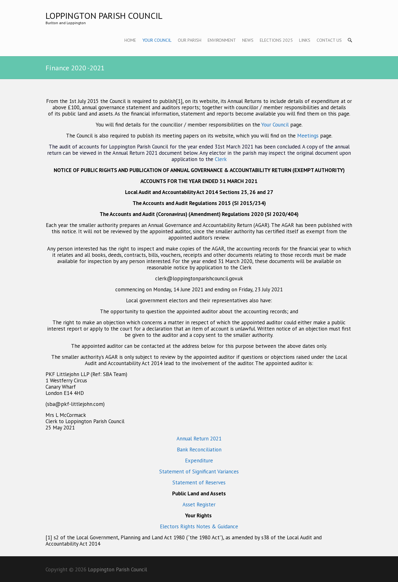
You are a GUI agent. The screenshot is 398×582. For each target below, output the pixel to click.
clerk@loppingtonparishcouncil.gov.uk (199, 278)
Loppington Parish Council (104, 15)
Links (304, 40)
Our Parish (189, 40)
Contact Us (329, 40)
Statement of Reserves (199, 482)
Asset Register (199, 504)
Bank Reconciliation (199, 449)
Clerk (221, 159)
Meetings (308, 135)
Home (130, 40)
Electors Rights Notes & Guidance (199, 526)
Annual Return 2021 (199, 438)
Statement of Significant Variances (199, 471)
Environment (222, 40)
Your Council (157, 40)
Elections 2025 (276, 40)
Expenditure (199, 460)
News (248, 40)
